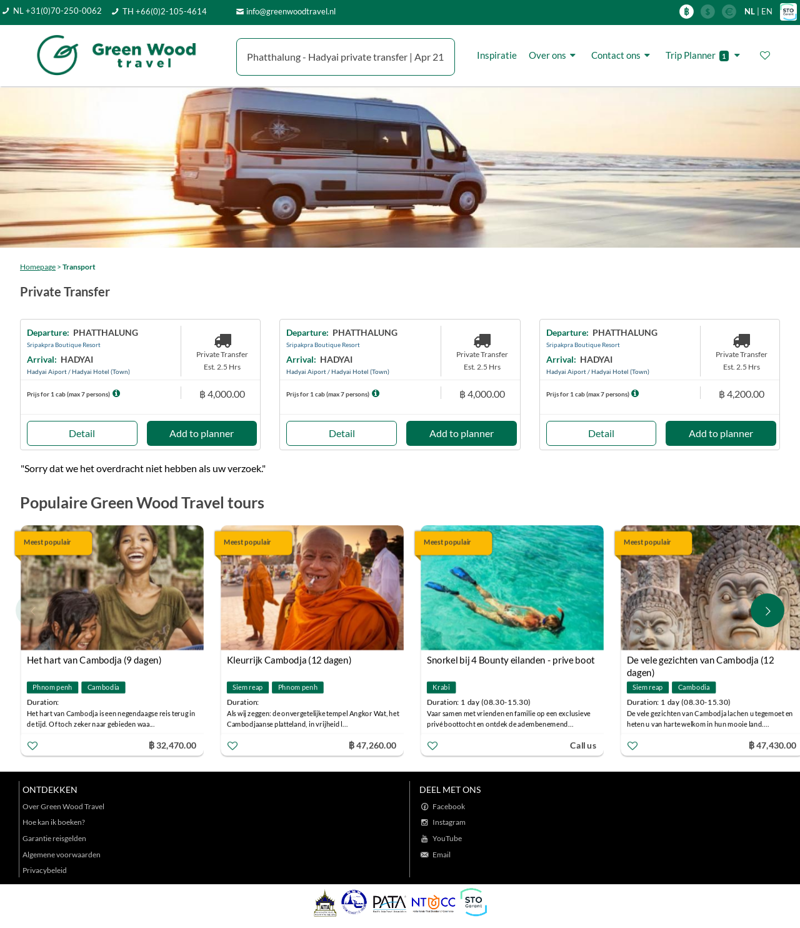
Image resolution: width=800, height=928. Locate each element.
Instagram (449, 822)
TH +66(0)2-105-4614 (164, 11)
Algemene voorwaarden (61, 854)
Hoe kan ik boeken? (53, 822)
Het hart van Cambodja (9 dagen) (94, 659)
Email (441, 854)
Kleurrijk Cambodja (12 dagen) (289, 659)
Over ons (554, 55)
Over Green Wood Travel (63, 806)
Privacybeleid (44, 870)
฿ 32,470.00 (172, 745)
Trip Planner (705, 55)
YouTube (447, 838)
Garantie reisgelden (54, 838)
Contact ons (622, 55)
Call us (583, 745)
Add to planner (201, 433)
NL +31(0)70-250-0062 (57, 11)
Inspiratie (497, 55)
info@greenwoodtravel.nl (291, 11)
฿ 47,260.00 (372, 745)
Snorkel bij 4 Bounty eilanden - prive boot (511, 659)
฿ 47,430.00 (772, 745)
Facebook (448, 806)
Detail (82, 433)
